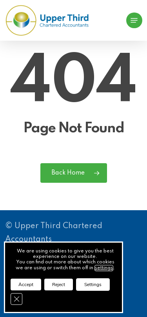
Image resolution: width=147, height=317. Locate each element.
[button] (134, 20)
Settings (93, 284)
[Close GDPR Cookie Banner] (16, 299)
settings (104, 268)
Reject (58, 284)
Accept (25, 284)
